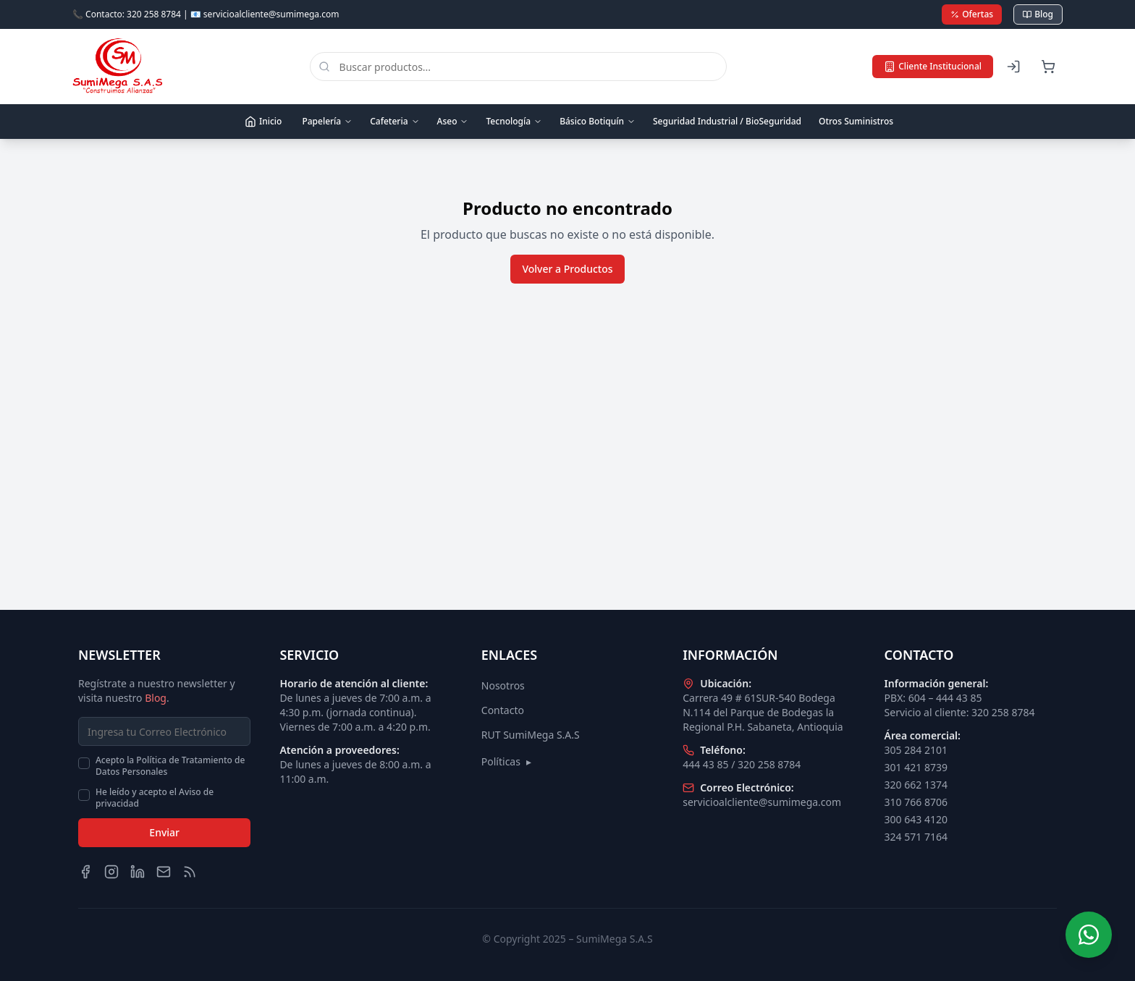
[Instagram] (111, 872)
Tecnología (514, 121)
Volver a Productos (567, 269)
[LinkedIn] (137, 872)
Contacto (502, 710)
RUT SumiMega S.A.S (530, 735)
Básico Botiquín (598, 121)
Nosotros (503, 685)
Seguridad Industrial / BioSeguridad (727, 121)
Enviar (164, 832)
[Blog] (189, 872)
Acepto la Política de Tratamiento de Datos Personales (170, 766)
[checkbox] (84, 763)
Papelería (327, 121)
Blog (1038, 14)
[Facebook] (85, 872)
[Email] (163, 872)
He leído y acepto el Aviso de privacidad (155, 798)
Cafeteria (394, 121)
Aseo (453, 121)
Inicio (263, 121)
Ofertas (971, 14)
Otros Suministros (856, 121)
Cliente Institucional (933, 66)
